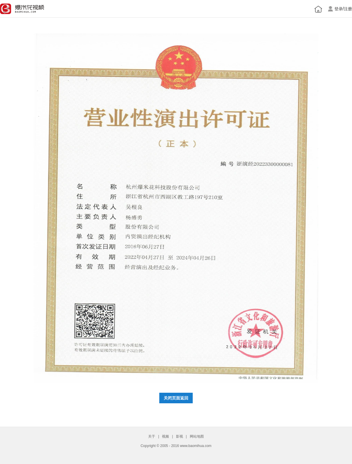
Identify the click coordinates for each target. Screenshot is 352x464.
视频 (165, 436)
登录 (338, 9)
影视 (179, 436)
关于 (151, 436)
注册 (348, 9)
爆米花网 (22, 9)
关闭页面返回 (176, 398)
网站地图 (197, 436)
